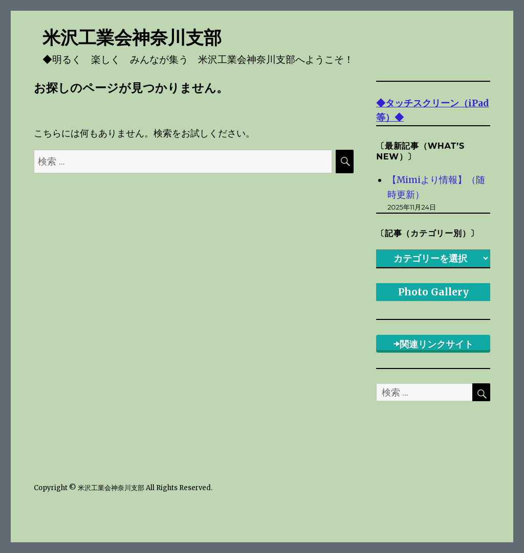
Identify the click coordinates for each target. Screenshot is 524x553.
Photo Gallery (433, 292)
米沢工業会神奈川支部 (132, 38)
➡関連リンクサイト (433, 344)
